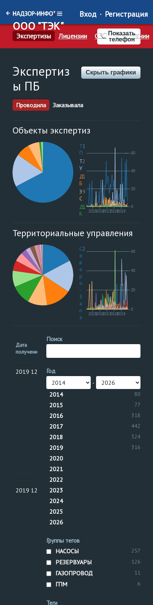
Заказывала (68, 105)
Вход (87, 14)
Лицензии (72, 36)
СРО (101, 36)
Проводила (31, 105)
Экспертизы (33, 36)
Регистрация (126, 14)
